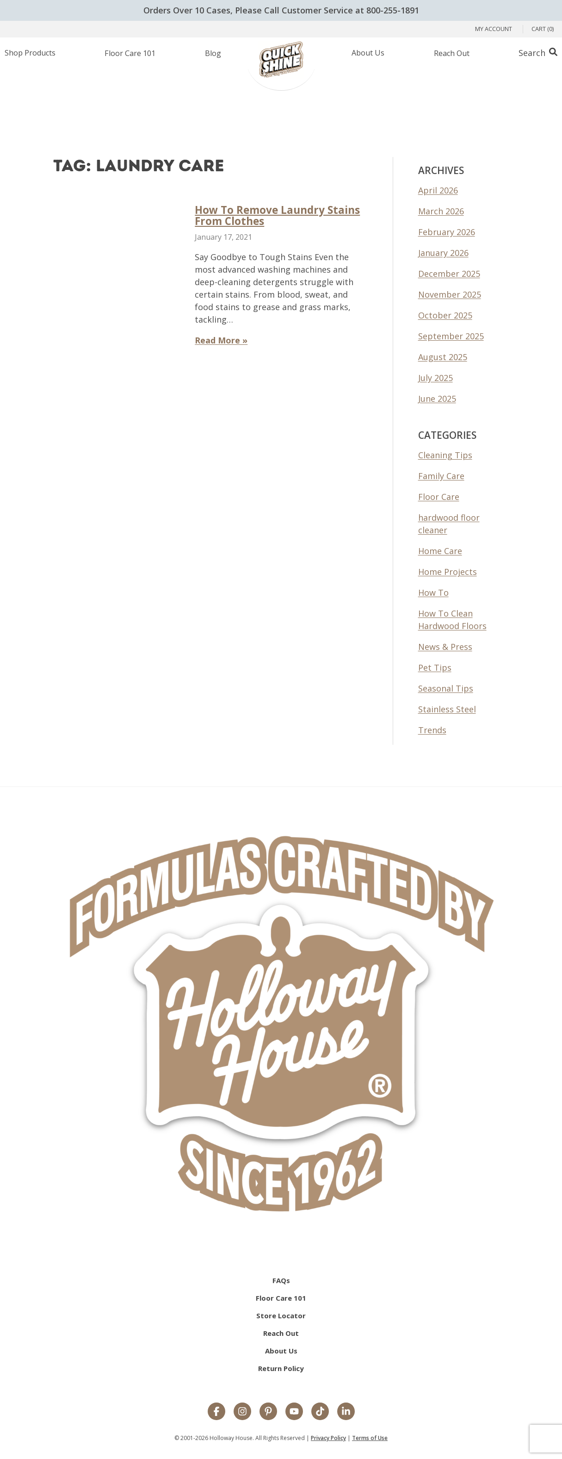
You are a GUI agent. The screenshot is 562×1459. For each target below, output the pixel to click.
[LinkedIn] (346, 1412)
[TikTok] (320, 1412)
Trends (432, 730)
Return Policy (281, 1368)
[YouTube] (294, 1412)
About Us (281, 1350)
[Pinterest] (268, 1412)
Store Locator (281, 1315)
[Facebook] (216, 1412)
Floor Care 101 (281, 1298)
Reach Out (281, 1333)
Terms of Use (370, 1438)
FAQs (281, 1280)
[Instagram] (242, 1412)
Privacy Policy (328, 1438)
